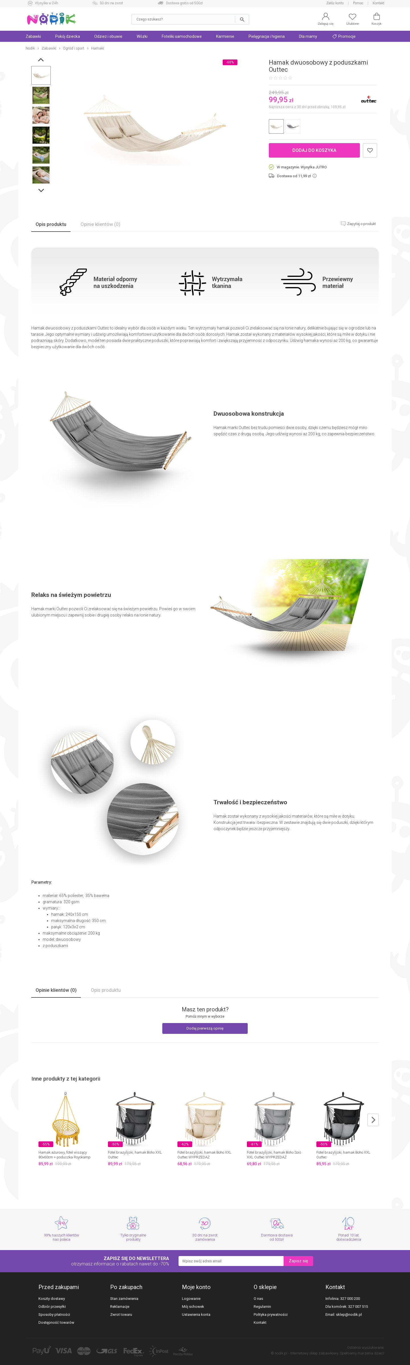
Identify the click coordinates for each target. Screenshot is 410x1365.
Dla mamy (308, 36)
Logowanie (191, 1298)
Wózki (142, 36)
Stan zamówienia (124, 1298)
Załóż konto (335, 3)
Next (42, 191)
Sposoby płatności (54, 1314)
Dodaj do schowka (370, 150)
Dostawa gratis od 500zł (184, 3)
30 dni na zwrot (111, 3)
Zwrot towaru (121, 1314)
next (373, 1120)
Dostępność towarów (56, 1322)
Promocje (344, 36)
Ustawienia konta (196, 1314)
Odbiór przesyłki (52, 1306)
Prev (42, 61)
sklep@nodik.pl (349, 1314)
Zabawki (33, 36)
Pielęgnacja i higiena (267, 36)
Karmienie (225, 36)
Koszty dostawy (51, 1298)
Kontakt (378, 3)
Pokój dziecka (67, 36)
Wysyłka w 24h (46, 3)
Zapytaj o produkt (361, 224)
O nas (258, 1298)
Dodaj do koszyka (314, 150)
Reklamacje (119, 1306)
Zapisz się (298, 1260)
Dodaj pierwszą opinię (205, 1028)
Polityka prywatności (271, 1314)
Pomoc (358, 3)
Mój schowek (193, 1306)
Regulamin (262, 1306)
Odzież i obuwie (108, 36)
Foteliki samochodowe (182, 36)
